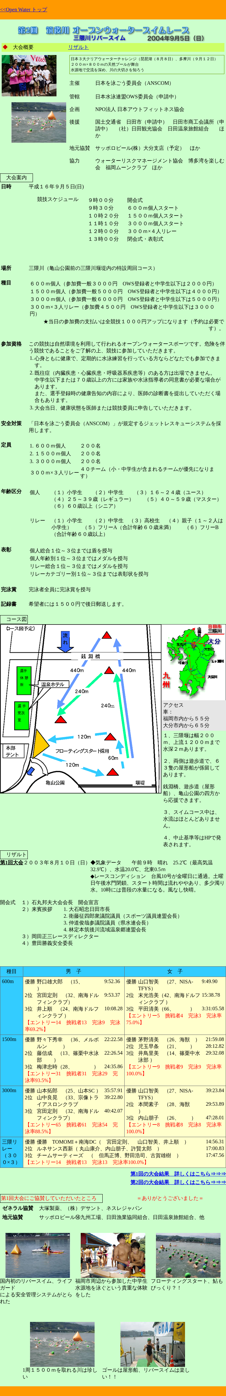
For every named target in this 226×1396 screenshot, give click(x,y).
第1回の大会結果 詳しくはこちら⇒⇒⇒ (178, 1174)
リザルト (78, 47)
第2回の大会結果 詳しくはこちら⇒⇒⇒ (178, 1182)
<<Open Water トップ (23, 9)
